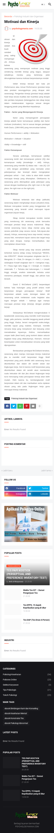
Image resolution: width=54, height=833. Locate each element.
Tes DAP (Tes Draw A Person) (36, 620)
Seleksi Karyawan (27, 685)
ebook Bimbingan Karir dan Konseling (21, 708)
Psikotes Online (27, 679)
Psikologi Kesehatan (27, 674)
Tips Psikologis (27, 690)
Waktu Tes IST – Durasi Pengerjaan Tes (33, 591)
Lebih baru (8, 470)
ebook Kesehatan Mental (16, 713)
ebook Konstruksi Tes (14, 718)
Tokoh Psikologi (27, 695)
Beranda (8, 16)
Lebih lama (46, 470)
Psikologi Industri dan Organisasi (28, 16)
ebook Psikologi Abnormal (16, 723)
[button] (4, 4)
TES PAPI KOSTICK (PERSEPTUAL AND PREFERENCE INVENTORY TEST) (34, 762)
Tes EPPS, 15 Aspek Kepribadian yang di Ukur (34, 606)
